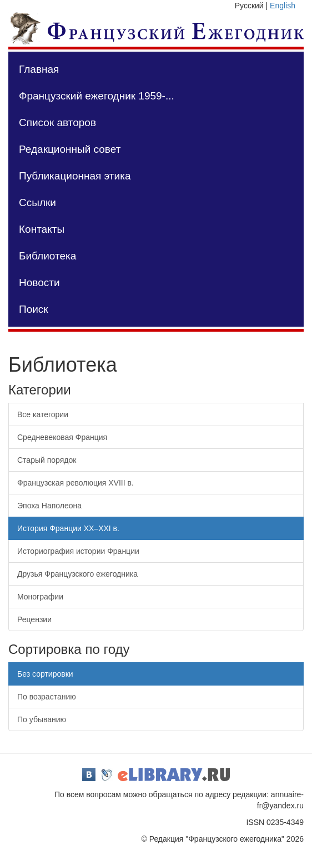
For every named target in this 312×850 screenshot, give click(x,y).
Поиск (33, 309)
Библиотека (47, 256)
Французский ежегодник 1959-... (96, 96)
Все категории (42, 414)
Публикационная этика (74, 176)
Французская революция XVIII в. (75, 482)
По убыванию (41, 719)
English (282, 5)
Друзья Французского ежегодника (77, 573)
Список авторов (57, 122)
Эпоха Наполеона (49, 505)
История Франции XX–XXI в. (68, 528)
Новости (39, 282)
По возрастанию (46, 696)
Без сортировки (45, 673)
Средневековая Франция (62, 437)
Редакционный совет (69, 149)
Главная (39, 69)
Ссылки (37, 202)
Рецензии (34, 619)
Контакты (41, 229)
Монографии (40, 596)
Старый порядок (46, 460)
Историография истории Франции (78, 551)
